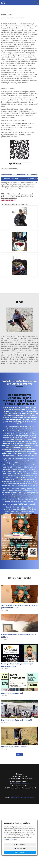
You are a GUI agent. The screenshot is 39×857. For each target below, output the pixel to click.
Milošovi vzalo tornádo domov (14, 747)
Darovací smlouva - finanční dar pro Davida (20, 179)
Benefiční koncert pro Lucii (12, 693)
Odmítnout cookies (20, 848)
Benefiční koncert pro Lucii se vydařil (16, 720)
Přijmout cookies (20, 852)
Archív (19, 755)
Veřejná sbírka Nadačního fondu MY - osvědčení (19, 175)
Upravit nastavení (19, 844)
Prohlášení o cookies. (10, 839)
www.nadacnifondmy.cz (20, 784)
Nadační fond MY (17, 797)
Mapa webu (29, 797)
